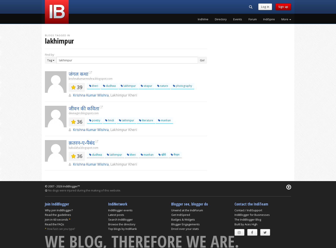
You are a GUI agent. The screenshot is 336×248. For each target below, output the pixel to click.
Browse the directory (121, 224)
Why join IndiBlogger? (59, 210)
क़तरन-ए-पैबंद (82, 142)
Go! (202, 60)
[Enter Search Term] (127, 60)
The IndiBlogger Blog (248, 219)
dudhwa (109, 86)
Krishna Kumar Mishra (91, 95)
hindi (109, 120)
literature (146, 120)
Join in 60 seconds (56, 219)
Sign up (283, 7)
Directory (221, 19)
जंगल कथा (78, 73)
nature (162, 86)
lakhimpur (128, 86)
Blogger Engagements (185, 224)
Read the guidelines (58, 215)
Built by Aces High (246, 224)
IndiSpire (269, 19)
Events (237, 19)
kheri (93, 86)
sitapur (146, 86)
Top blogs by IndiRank (122, 229)
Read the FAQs (54, 224)
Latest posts (116, 215)
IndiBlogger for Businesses (252, 215)
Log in (265, 7)
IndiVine (203, 19)
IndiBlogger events (120, 210)
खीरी (162, 154)
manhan (164, 120)
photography (182, 86)
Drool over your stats (185, 229)
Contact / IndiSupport (248, 210)
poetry (94, 120)
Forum (253, 19)
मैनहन (175, 154)
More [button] (286, 19)
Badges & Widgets (183, 219)
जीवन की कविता (84, 108)
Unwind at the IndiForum (187, 210)
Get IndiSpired (180, 215)
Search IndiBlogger (120, 219)
